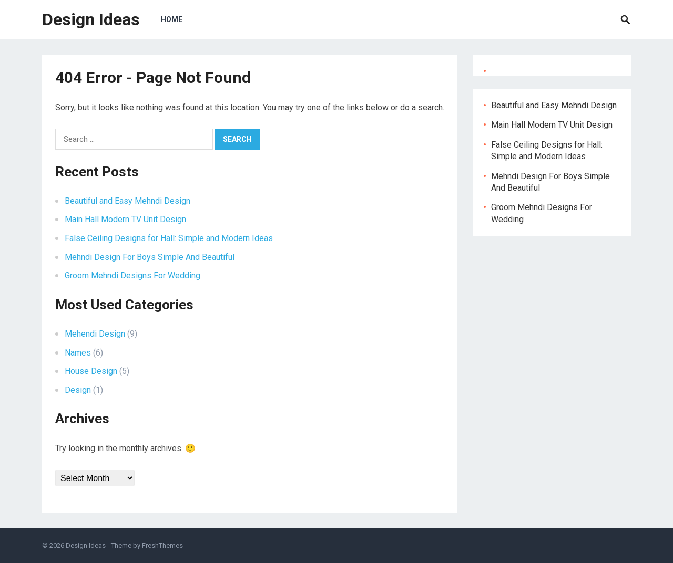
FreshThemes (162, 545)
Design (78, 390)
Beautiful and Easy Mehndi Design (127, 201)
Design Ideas (91, 19)
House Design (91, 371)
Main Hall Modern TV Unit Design (125, 219)
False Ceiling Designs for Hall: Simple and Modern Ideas (169, 238)
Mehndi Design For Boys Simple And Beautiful (149, 257)
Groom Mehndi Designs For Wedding (132, 275)
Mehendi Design (95, 334)
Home (171, 19)
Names (78, 353)
